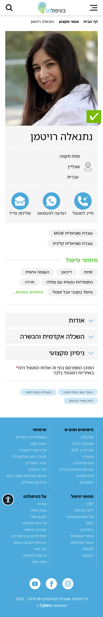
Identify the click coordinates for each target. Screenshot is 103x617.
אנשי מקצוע (69, 21)
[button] (9, 7)
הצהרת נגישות (35, 529)
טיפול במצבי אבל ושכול (72, 292)
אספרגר (87, 456)
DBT (90, 523)
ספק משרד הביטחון (81, 401)
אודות (41, 503)
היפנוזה (88, 555)
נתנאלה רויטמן (42, 21)
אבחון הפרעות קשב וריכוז (26, 475)
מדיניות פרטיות (34, 523)
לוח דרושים (37, 469)
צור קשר (39, 548)
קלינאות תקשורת (80, 516)
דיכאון (66, 272)
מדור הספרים (36, 462)
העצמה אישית (37, 272)
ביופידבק (87, 529)
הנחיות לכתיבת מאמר (29, 542)
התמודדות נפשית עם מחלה (69, 282)
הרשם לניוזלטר (34, 555)
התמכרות (87, 482)
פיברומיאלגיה (83, 462)
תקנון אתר (38, 516)
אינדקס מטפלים (33, 482)
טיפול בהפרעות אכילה (29, 456)
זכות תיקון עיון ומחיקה (28, 535)
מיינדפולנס (85, 475)
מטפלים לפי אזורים (31, 437)
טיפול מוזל (38, 443)
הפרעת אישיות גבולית (76, 469)
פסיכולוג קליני (83, 443)
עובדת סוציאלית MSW (73, 233)
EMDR (88, 548)
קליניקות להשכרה (32, 449)
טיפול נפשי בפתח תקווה (78, 392)
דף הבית (90, 21)
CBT (90, 503)
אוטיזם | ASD (82, 449)
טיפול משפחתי (82, 535)
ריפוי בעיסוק (84, 510)
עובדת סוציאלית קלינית (73, 243)
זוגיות (88, 272)
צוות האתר (38, 510)
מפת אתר (39, 561)
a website (51, 605)
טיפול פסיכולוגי (82, 542)
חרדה (29, 282)
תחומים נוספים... (28, 292)
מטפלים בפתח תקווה (38, 392)
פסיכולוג (87, 437)
